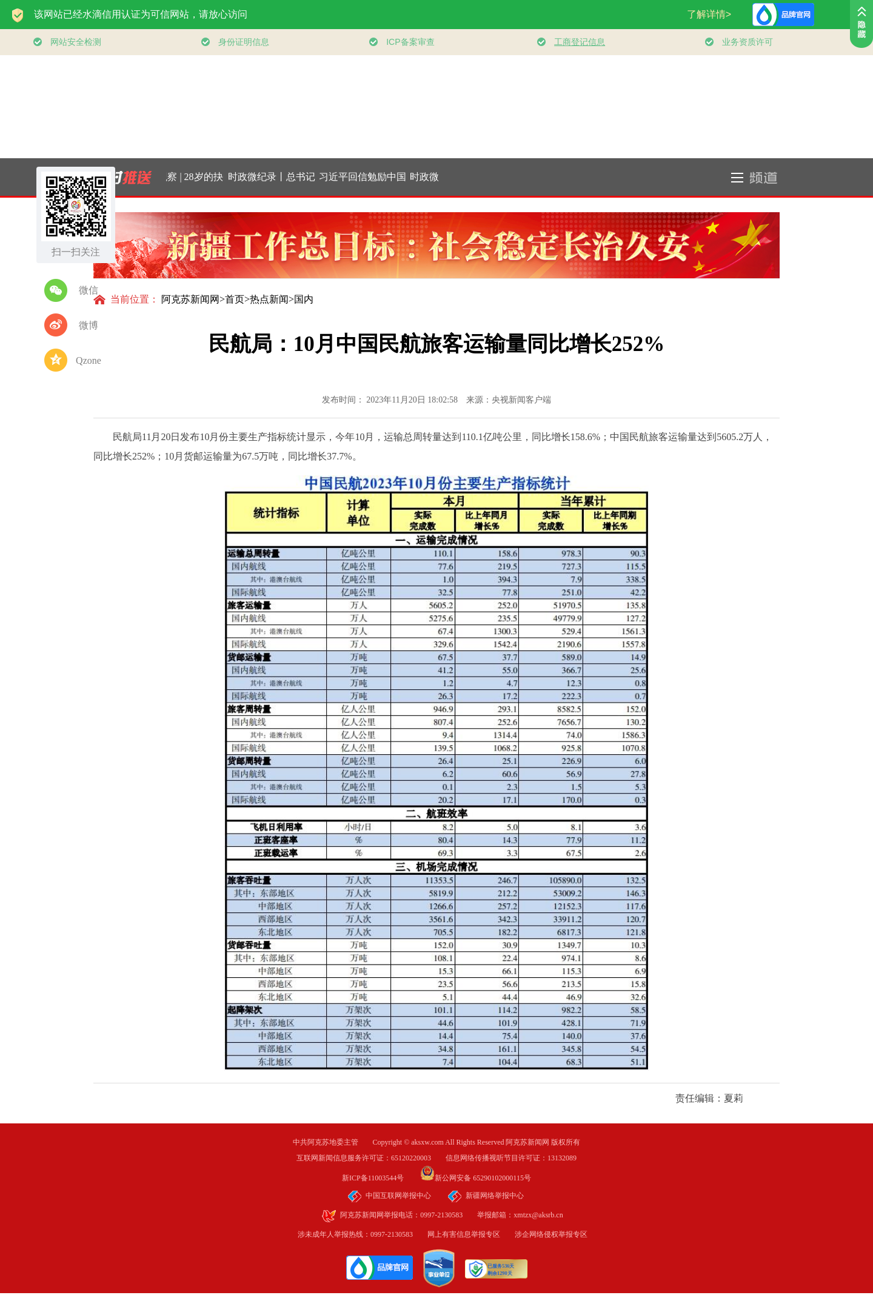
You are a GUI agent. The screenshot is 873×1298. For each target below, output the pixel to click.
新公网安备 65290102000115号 (475, 1178)
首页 (234, 299)
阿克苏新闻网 (190, 299)
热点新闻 (269, 299)
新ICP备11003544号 (380, 1178)
